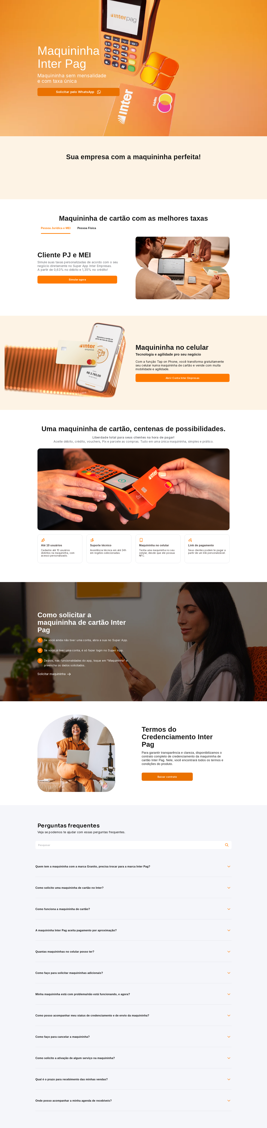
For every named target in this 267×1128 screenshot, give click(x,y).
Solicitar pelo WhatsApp (78, 92)
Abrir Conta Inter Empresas (183, 378)
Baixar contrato (167, 776)
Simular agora (77, 279)
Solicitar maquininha (54, 674)
